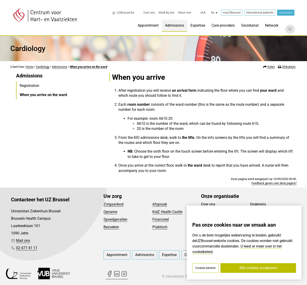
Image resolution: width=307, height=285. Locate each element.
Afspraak (159, 204)
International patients (260, 12)
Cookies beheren (205, 268)
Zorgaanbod (113, 204)
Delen (271, 66)
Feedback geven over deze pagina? (274, 183)
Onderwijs (258, 204)
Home (29, 66)
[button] (202, 12)
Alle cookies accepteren (258, 268)
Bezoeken (111, 227)
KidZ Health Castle (167, 212)
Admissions (59, 66)
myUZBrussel (232, 12)
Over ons (208, 204)
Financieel (160, 219)
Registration (29, 85)
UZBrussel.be (123, 12)
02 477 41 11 (26, 248)
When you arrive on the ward (88, 66)
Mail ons (23, 240)
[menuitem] (149, 13)
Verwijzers (286, 12)
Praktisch (159, 227)
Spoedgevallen (115, 219)
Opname (110, 212)
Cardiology (42, 66)
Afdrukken (289, 66)
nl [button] (214, 12)
